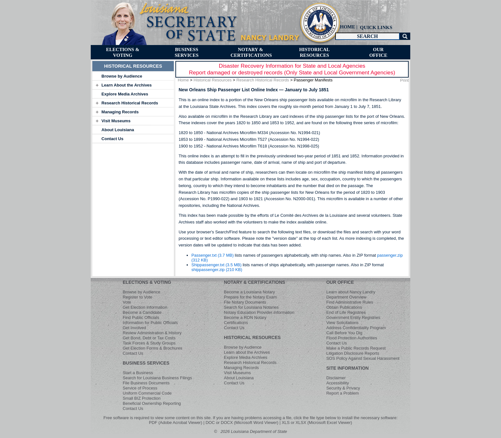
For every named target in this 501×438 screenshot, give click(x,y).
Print (404, 80)
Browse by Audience (122, 76)
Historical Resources (213, 80)
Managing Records (120, 112)
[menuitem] (375, 27)
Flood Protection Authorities (351, 338)
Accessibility (337, 383)
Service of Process (140, 388)
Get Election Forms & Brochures (152, 348)
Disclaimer (336, 377)
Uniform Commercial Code (147, 393)
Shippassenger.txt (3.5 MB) (216, 264)
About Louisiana (118, 129)
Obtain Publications (344, 307)
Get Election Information (145, 307)
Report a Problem (342, 393)
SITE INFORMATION (347, 368)
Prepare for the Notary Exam (250, 297)
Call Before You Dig (344, 332)
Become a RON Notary (245, 317)
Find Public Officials (141, 317)
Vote (127, 302)
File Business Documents (146, 383)
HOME (347, 26)
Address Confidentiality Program (356, 327)
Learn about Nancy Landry (350, 292)
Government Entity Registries (353, 317)
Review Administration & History (152, 332)
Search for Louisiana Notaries (251, 307)
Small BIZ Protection (142, 398)
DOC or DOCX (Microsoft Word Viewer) (241, 422)
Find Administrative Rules (349, 302)
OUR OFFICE (340, 282)
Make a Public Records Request (356, 348)
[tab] (133, 76)
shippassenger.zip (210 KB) (216, 269)
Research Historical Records (130, 103)
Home (183, 80)
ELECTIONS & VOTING (147, 282)
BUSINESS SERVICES (146, 363)
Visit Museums (116, 120)
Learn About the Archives (127, 85)
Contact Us (113, 138)
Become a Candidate (142, 312)
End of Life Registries (346, 312)
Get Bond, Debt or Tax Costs (149, 338)
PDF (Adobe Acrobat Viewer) (175, 422)
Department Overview (346, 297)
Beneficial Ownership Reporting (152, 403)
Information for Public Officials (150, 322)
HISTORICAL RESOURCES (252, 337)
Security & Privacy (343, 388)
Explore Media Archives (125, 94)
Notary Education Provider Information (259, 312)
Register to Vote (137, 297)
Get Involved (134, 327)
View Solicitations (342, 322)
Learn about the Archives (247, 352)
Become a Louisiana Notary (249, 292)
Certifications (236, 322)
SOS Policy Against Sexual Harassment (362, 358)
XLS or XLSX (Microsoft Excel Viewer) (317, 422)
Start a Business (138, 372)
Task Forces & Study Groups (149, 343)
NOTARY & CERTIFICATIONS (254, 282)
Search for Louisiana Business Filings (157, 377)
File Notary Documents (245, 302)
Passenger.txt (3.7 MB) (212, 255)
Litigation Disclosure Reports (352, 353)
